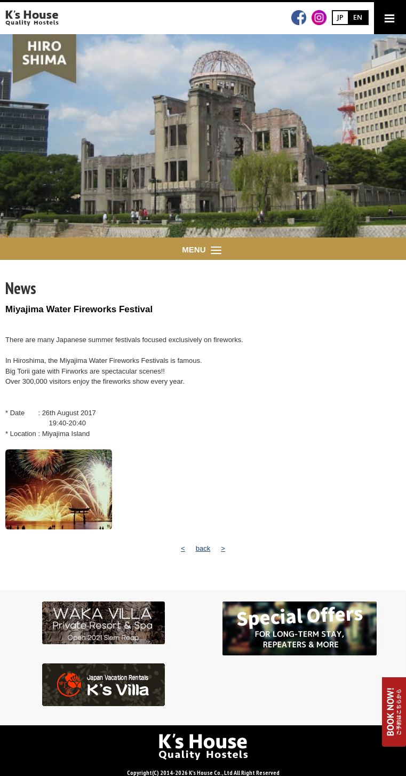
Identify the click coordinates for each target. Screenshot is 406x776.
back (203, 548)
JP (340, 17)
